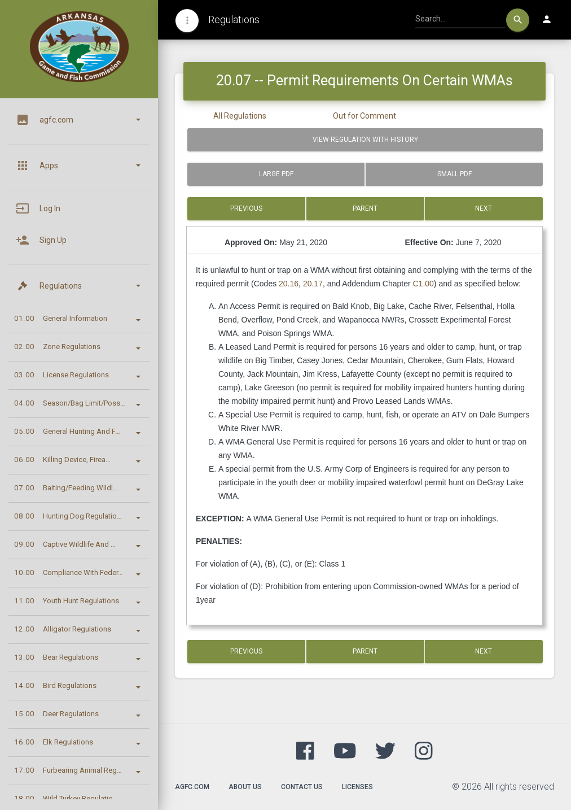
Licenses (357, 787)
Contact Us (302, 787)
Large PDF (276, 174)
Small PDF (454, 174)
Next (484, 208)
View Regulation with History (365, 139)
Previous (246, 208)
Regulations (234, 19)
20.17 (313, 283)
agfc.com (192, 787)
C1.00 (423, 283)
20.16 (288, 283)
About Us (245, 787)
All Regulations (239, 115)
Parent (365, 208)
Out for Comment (364, 115)
